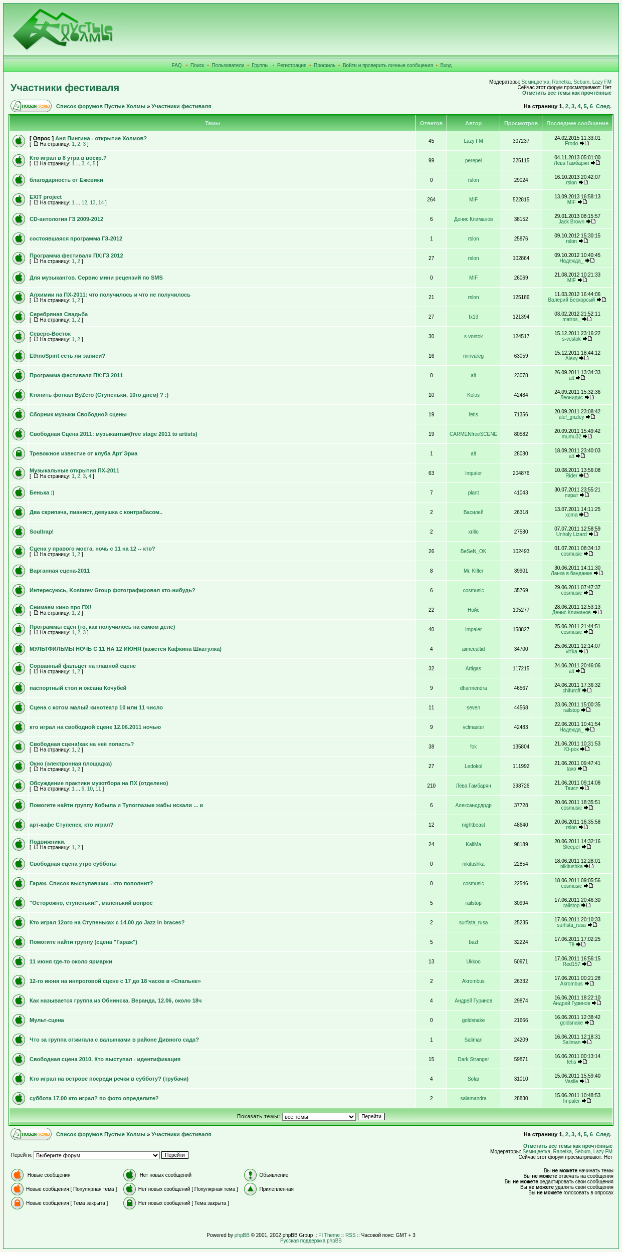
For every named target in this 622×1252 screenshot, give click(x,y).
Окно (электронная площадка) (71, 764)
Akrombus (473, 981)
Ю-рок (571, 749)
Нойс (473, 610)
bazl (473, 942)
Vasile (571, 1081)
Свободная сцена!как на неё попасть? (82, 744)
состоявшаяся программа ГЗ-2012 (76, 238)
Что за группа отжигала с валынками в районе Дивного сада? (114, 1040)
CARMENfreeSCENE (473, 434)
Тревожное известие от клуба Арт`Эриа (83, 453)
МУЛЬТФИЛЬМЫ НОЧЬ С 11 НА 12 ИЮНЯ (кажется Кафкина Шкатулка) (126, 649)
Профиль (324, 65)
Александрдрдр (473, 805)
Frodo (571, 143)
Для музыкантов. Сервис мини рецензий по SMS (96, 278)
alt (473, 375)
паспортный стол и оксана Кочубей (78, 688)
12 (84, 202)
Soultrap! (42, 532)
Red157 (571, 964)
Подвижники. (48, 842)
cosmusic (571, 554)
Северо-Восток (50, 334)
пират (571, 495)
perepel (473, 160)
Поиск (197, 65)
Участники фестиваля (65, 87)
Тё (571, 944)
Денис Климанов (473, 219)
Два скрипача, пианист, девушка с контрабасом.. (96, 512)
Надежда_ (571, 261)
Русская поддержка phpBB (311, 1240)
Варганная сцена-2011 (60, 571)
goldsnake (473, 1020)
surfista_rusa (473, 922)
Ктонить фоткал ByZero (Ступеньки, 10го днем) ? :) (99, 395)
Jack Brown (571, 221)
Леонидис (571, 397)
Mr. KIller (473, 571)
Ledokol (473, 766)
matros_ (571, 319)
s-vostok (473, 336)
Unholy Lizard (571, 534)
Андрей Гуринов (473, 1001)
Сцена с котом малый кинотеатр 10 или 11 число (96, 707)
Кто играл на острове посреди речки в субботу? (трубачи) (109, 1079)
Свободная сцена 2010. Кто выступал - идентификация (105, 1059)
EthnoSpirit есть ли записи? (67, 356)
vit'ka (571, 651)
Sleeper (571, 847)
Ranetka (561, 82)
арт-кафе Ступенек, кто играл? (71, 825)
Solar (473, 1079)
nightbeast (473, 825)
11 (98, 789)
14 (101, 202)
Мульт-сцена (47, 1020)
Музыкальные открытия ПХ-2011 (74, 470)
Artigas (473, 668)
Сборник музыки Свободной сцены (78, 414)
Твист (571, 788)
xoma (571, 515)
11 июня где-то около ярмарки (71, 961)
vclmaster (473, 727)
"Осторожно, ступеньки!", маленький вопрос (91, 903)
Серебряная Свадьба (59, 314)
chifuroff (571, 690)
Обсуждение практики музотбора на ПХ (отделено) (99, 783)
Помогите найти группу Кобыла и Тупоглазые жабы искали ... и (116, 805)
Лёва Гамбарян (571, 163)
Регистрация (291, 65)
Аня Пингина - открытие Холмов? (101, 138)
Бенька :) (42, 492)
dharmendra (473, 688)
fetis (473, 414)
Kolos (473, 395)
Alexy (571, 358)
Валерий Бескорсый (571, 300)
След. (603, 106)
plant (473, 492)
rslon (473, 180)
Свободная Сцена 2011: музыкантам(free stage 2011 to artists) (113, 434)
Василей (474, 512)
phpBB (242, 1235)
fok (473, 746)
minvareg (473, 356)
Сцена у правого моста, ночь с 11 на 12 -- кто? (92, 549)
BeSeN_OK (474, 551)
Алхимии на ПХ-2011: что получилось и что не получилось (110, 295)
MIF (473, 199)
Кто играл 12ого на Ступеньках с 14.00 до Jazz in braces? (107, 922)
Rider (571, 475)
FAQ (177, 65)
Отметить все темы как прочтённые (566, 93)
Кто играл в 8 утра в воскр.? (68, 158)
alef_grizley (571, 417)
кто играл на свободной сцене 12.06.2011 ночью (95, 727)
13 (92, 202)
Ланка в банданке (571, 573)
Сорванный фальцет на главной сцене (83, 666)
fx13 (473, 317)
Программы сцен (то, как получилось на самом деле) (102, 627)
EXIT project (46, 197)
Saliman (474, 1040)
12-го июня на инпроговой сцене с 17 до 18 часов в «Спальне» (115, 981)
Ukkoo (473, 961)
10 (90, 789)
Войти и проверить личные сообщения (388, 65)
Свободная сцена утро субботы (73, 864)
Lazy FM (601, 82)
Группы (260, 65)
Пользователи (228, 65)
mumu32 (571, 436)
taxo (571, 769)
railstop (571, 710)
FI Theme (329, 1235)
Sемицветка (535, 82)
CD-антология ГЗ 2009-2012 (66, 219)
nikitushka (473, 864)
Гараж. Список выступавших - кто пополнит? (91, 883)
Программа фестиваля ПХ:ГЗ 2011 (76, 375)
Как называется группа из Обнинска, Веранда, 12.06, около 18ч (115, 1000)
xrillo (473, 532)
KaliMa (473, 844)
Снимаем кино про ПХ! (60, 607)
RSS (350, 1235)
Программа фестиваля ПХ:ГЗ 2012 (76, 256)
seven (473, 707)
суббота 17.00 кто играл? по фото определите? (94, 1098)
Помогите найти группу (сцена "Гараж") (83, 942)
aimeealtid (473, 649)
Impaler (473, 473)
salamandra (473, 1098)
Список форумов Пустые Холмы (100, 106)
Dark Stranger (473, 1059)
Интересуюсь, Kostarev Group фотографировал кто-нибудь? (112, 590)
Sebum (581, 82)
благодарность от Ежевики (66, 180)
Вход (446, 65)
